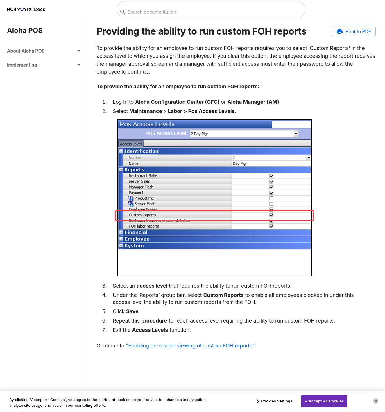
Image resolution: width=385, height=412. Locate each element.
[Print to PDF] (354, 31)
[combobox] (210, 12)
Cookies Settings (276, 401)
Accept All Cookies (326, 401)
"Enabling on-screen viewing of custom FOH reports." (191, 346)
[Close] (375, 401)
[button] (43, 50)
